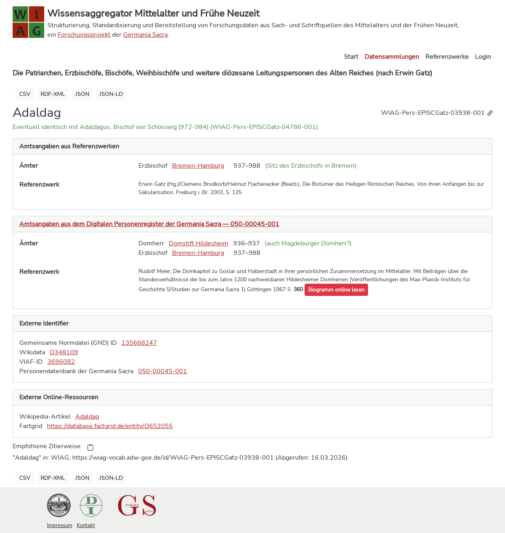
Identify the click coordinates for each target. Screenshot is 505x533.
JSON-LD (111, 94)
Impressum (59, 525)
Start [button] (351, 56)
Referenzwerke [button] (447, 56)
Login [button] (483, 56)
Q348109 (64, 352)
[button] (336, 290)
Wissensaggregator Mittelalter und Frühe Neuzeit (153, 13)
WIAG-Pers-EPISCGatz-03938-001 (437, 112)
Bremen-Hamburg (198, 165)
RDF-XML (53, 94)
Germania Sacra (145, 34)
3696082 (61, 361)
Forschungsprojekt (84, 34)
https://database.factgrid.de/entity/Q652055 (110, 426)
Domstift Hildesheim (198, 243)
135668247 (139, 343)
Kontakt (86, 525)
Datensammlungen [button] (392, 56)
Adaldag (87, 416)
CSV (24, 94)
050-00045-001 (162, 371)
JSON (82, 94)
